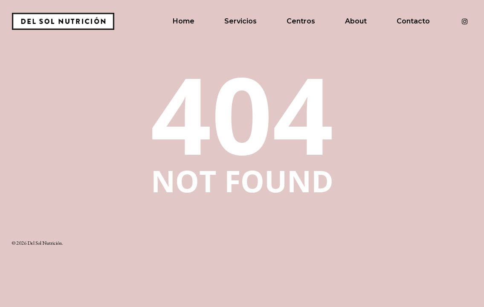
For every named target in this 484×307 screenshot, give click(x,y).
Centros (301, 21)
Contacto (413, 21)
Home (183, 21)
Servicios (240, 21)
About (356, 21)
